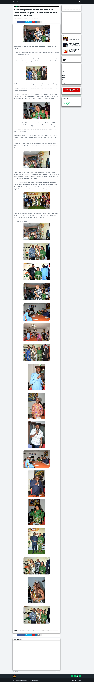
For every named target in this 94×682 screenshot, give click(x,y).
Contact (79, 680)
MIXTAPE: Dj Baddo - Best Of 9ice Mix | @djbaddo (74, 38)
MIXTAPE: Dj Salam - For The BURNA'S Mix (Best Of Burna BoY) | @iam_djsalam (74, 51)
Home (16, 6)
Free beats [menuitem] (64, 73)
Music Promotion (66, 100)
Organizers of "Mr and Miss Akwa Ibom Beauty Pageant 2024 (33, 630)
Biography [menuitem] (63, 77)
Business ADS (65, 104)
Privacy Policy (73, 680)
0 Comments (35, 18)
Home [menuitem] (63, 64)
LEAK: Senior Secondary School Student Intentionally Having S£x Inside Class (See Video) (74, 45)
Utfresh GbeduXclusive (23, 680)
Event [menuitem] (63, 81)
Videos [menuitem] (63, 69)
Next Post (58, 671)
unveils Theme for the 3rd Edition (51, 630)
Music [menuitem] (63, 67)
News (21, 630)
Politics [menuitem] (63, 83)
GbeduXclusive (18, 2)
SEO (71, 9)
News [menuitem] (63, 65)
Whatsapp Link (66, 103)
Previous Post (16, 671)
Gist (19, 6)
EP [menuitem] (62, 79)
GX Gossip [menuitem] (64, 71)
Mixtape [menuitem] (63, 75)
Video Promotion (66, 102)
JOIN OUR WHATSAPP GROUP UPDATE (71, 90)
